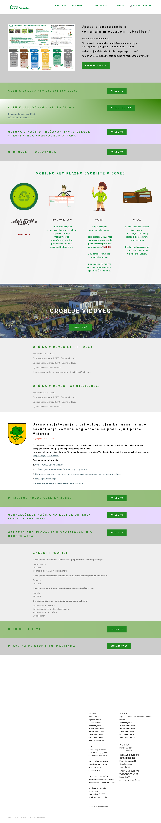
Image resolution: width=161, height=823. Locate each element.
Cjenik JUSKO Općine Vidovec (49, 464)
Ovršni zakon (39, 616)
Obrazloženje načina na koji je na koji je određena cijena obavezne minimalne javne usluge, (77, 474)
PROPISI (37, 567)
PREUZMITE (117, 91)
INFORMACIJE (79, 6)
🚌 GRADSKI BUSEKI (140, 6)
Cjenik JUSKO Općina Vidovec (47, 367)
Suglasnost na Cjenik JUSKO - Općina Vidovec (54, 363)
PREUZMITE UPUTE (95, 66)
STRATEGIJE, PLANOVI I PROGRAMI (50, 571)
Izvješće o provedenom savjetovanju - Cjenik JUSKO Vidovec (62, 372)
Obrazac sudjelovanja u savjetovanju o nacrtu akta (58, 483)
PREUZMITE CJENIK (121, 108)
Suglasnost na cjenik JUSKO (21, 114)
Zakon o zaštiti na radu (44, 605)
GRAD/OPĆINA (100, 6)
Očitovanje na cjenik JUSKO (21, 117)
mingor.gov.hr (39, 564)
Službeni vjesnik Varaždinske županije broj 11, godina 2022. (63, 469)
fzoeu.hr (37, 580)
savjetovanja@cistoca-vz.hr (46, 455)
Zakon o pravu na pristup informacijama (52, 609)
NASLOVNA (61, 6)
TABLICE (106, 247)
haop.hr (36, 593)
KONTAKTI (119, 6)
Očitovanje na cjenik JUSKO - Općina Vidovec (54, 358)
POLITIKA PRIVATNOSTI (99, 806)
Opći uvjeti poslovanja (45, 478)
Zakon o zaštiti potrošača (45, 612)
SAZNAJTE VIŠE (80, 327)
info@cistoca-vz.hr (101, 749)
